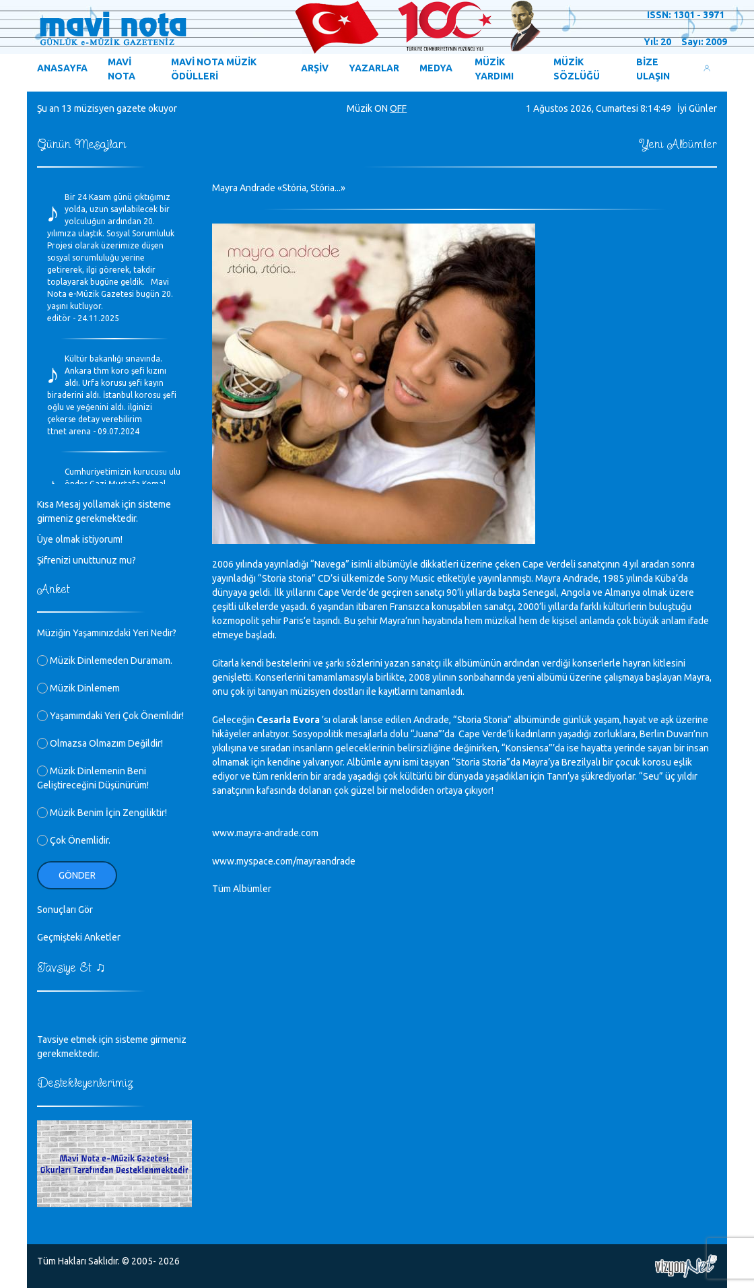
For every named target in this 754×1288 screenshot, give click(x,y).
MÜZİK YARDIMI (494, 69)
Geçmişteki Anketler (79, 937)
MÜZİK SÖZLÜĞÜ (576, 69)
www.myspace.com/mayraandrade (283, 861)
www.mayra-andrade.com (265, 832)
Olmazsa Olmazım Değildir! (100, 743)
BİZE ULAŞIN (653, 69)
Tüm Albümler (241, 888)
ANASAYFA (62, 68)
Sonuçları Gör (65, 909)
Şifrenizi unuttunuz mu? (86, 560)
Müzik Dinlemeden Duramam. (104, 660)
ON (381, 108)
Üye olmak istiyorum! (80, 539)
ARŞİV (315, 68)
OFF (398, 108)
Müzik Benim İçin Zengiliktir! (102, 812)
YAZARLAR (374, 68)
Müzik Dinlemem (78, 688)
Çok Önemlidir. (73, 840)
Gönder (77, 875)
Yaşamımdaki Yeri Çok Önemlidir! (110, 715)
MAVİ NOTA (121, 69)
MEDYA (435, 68)
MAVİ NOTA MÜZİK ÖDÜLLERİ (213, 69)
